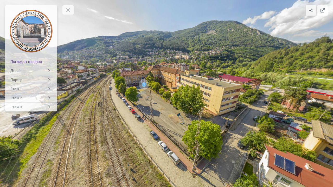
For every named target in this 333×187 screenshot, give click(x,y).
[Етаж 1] (31, 88)
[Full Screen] (322, 10)
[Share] (311, 10)
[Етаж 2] (31, 98)
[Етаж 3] (31, 107)
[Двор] (31, 70)
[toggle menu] (68, 10)
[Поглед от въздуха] (31, 61)
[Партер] (31, 79)
